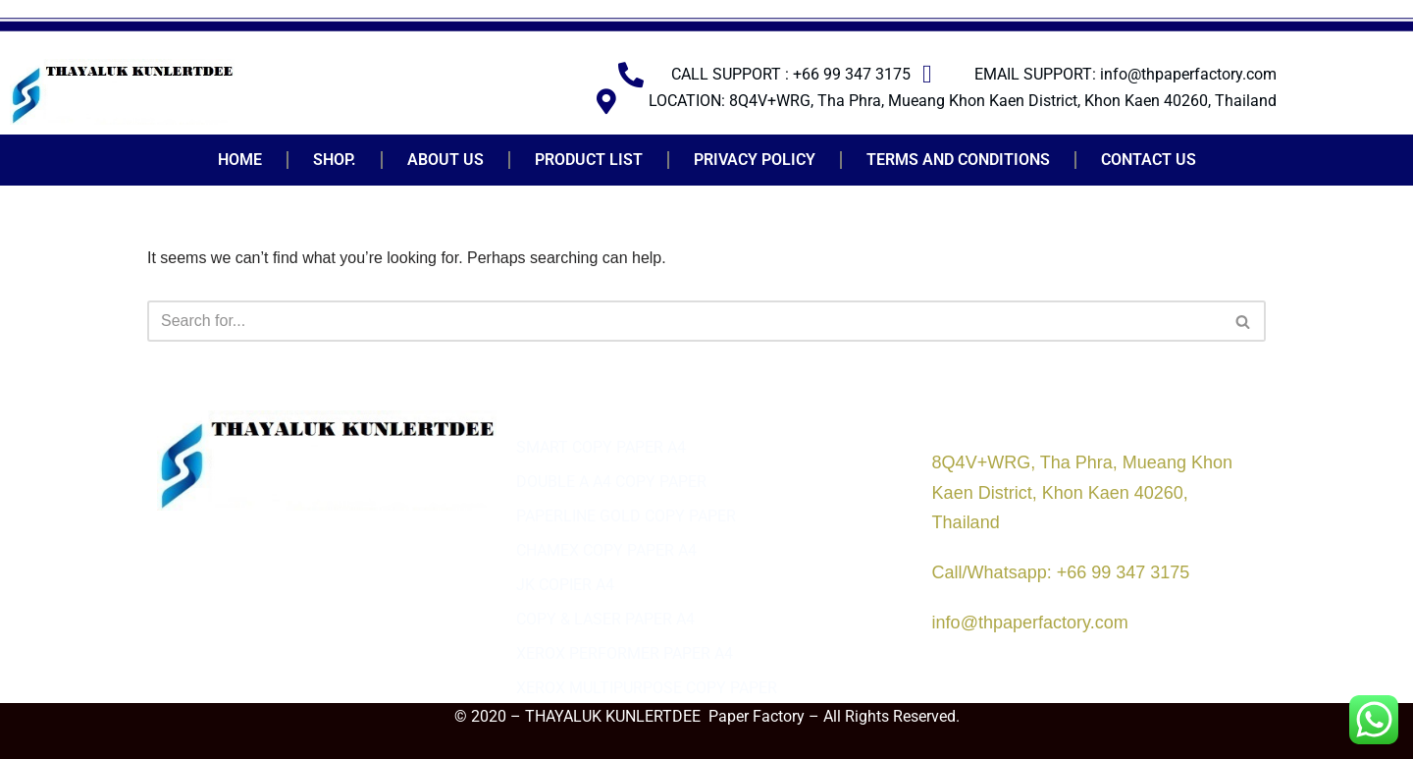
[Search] (684, 321)
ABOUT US (445, 159)
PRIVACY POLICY (754, 159)
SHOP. (334, 159)
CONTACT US (1148, 159)
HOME (240, 159)
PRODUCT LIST (589, 159)
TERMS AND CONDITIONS (958, 159)
